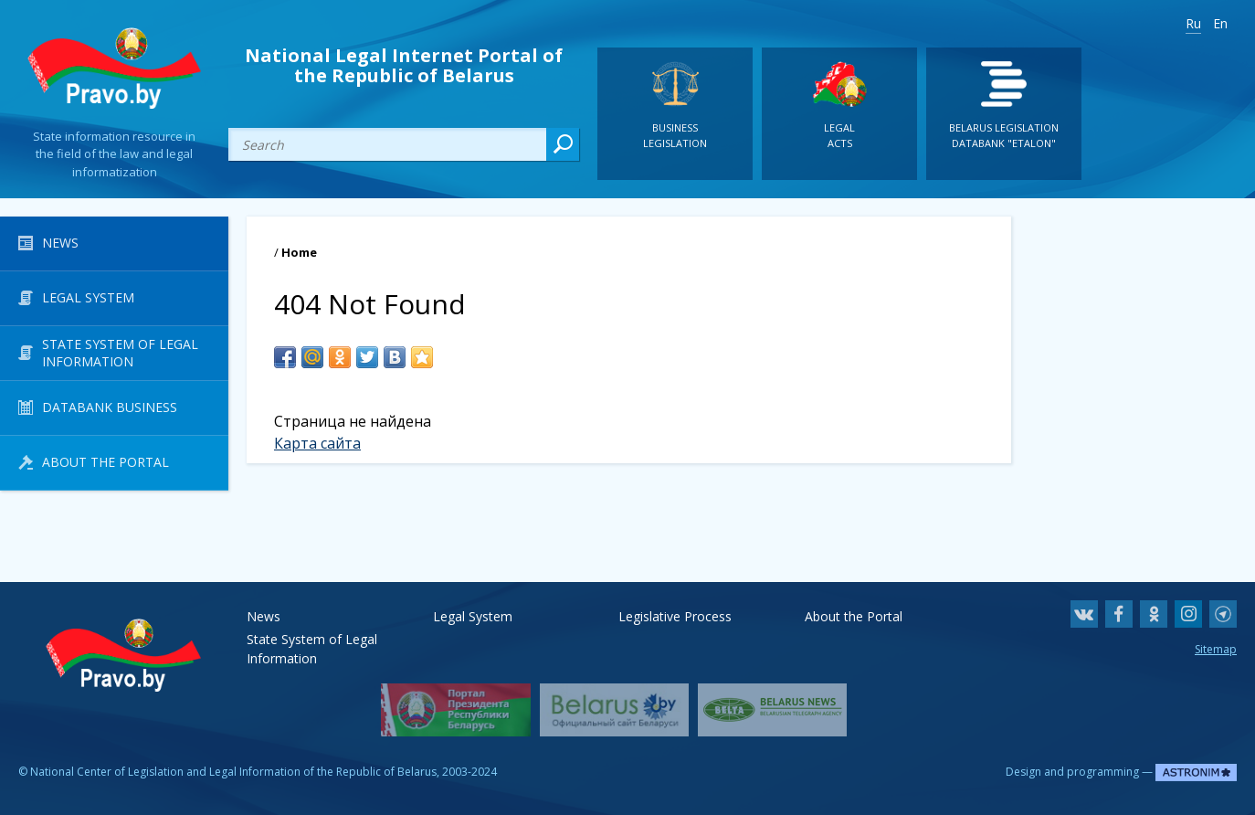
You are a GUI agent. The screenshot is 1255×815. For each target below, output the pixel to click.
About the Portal (853, 616)
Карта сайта (317, 443)
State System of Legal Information (312, 639)
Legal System (472, 616)
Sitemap (1216, 649)
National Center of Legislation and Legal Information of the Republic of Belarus (233, 771)
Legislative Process (675, 616)
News (263, 616)
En (1220, 23)
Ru (1193, 23)
